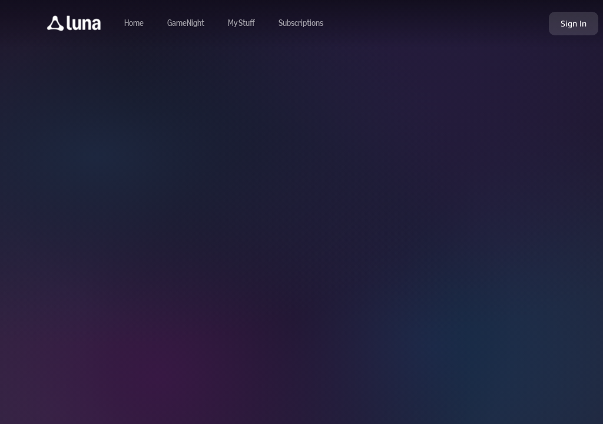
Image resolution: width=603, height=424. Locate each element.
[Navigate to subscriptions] (301, 23)
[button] (74, 23)
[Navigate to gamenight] (186, 23)
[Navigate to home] (134, 23)
